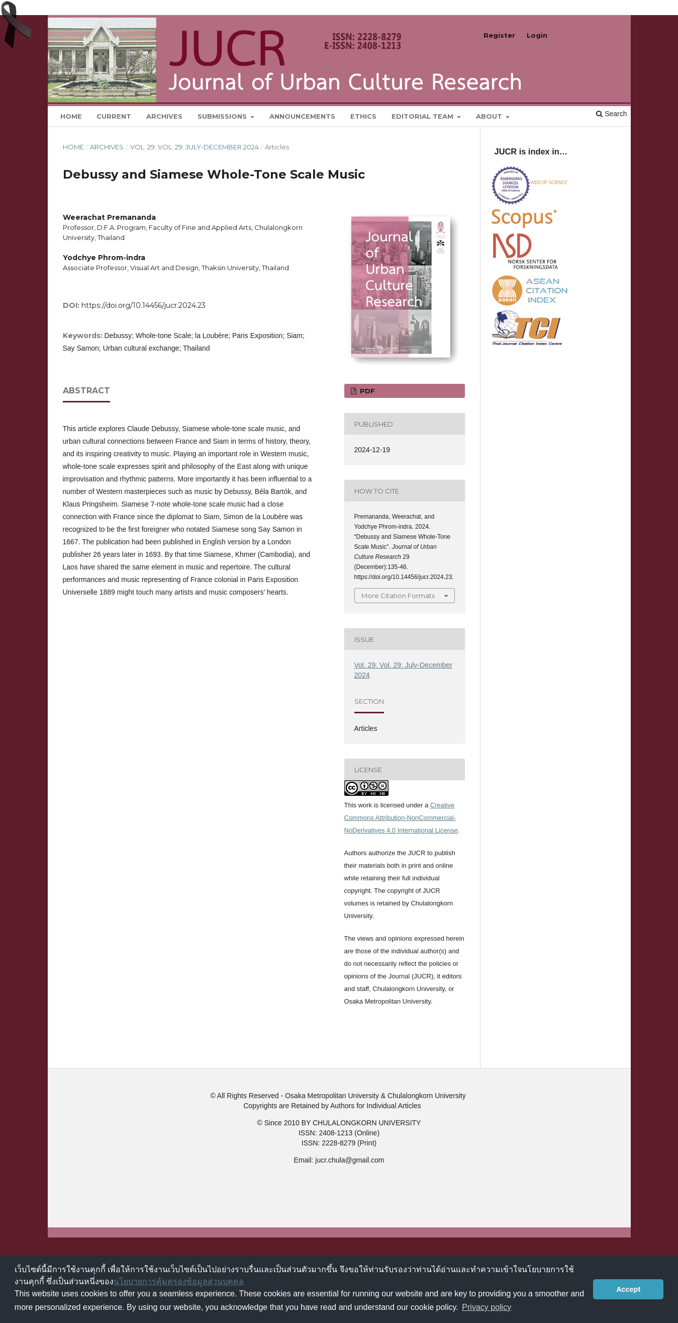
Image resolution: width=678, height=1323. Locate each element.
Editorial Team (423, 116)
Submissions (223, 116)
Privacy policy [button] (486, 1307)
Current (113, 116)
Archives (164, 116)
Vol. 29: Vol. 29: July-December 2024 (194, 147)
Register (499, 35)
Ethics (363, 116)
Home (71, 116)
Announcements (302, 116)
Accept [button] (628, 1289)
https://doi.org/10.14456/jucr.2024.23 (143, 305)
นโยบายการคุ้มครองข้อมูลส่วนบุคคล (179, 1281)
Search (611, 114)
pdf (366, 391)
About (490, 116)
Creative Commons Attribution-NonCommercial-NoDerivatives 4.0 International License (401, 817)
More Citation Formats (398, 596)
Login (537, 35)
